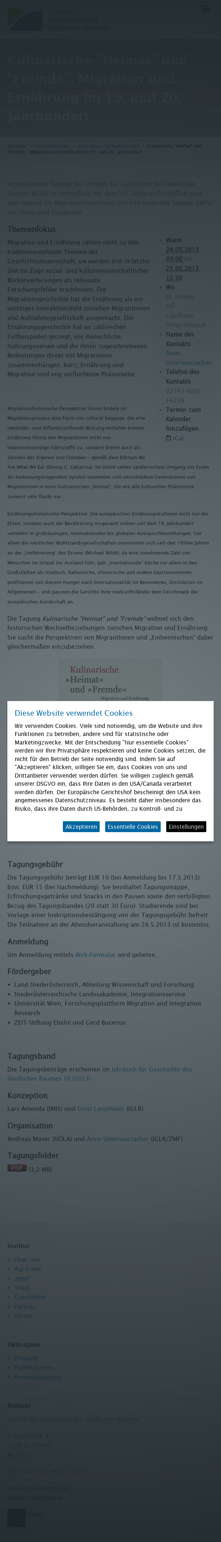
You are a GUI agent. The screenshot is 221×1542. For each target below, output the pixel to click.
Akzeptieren (81, 826)
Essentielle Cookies (133, 826)
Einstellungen (186, 826)
